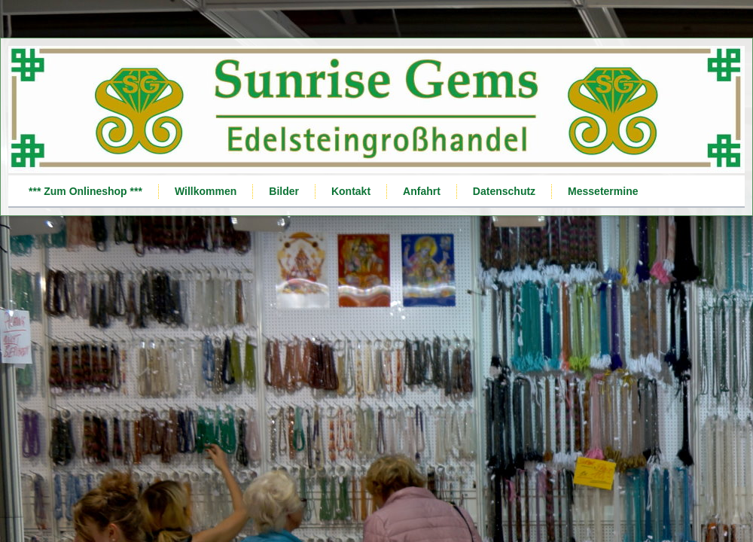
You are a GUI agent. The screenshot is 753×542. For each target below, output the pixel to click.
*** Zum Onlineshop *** (85, 191)
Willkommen (205, 191)
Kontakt (350, 191)
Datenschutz (504, 191)
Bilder (284, 191)
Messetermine (603, 191)
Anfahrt (422, 191)
